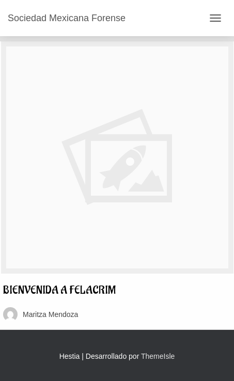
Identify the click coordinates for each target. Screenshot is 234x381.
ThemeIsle (158, 356)
